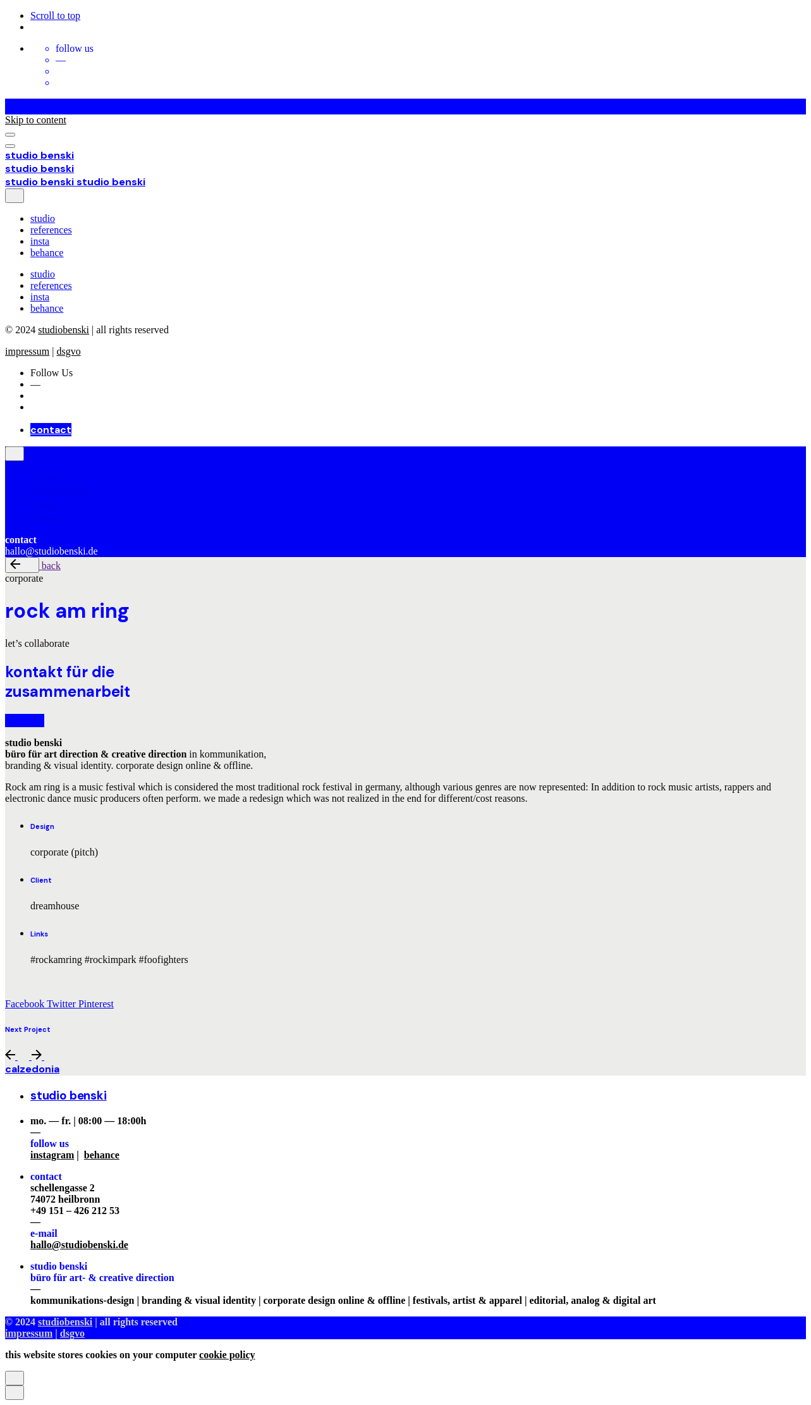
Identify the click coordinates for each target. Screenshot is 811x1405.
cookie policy (227, 1354)
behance (101, 1155)
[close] (14, 195)
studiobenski (63, 329)
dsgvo (68, 351)
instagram (52, 1155)
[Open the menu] (10, 135)
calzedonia (32, 1069)
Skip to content (35, 119)
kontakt (24, 720)
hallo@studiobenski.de (79, 1244)
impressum (27, 351)
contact (50, 429)
